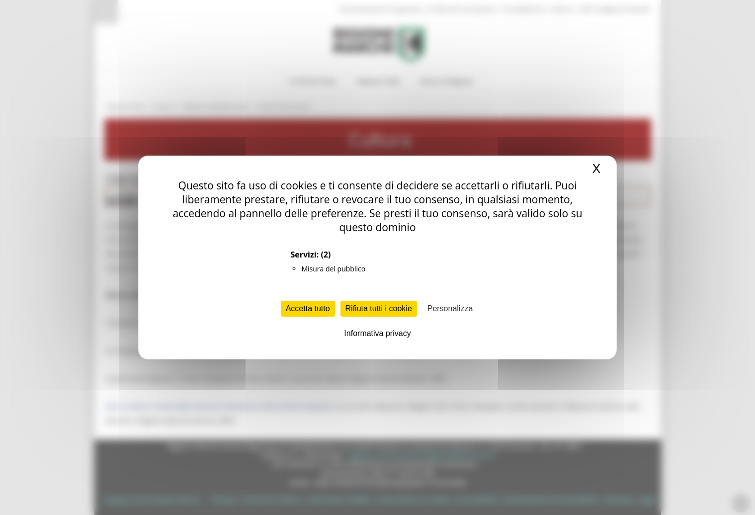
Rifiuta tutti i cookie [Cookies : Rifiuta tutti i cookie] (378, 308)
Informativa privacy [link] (377, 333)
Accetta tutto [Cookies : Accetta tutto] (308, 308)
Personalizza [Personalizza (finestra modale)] (450, 308)
